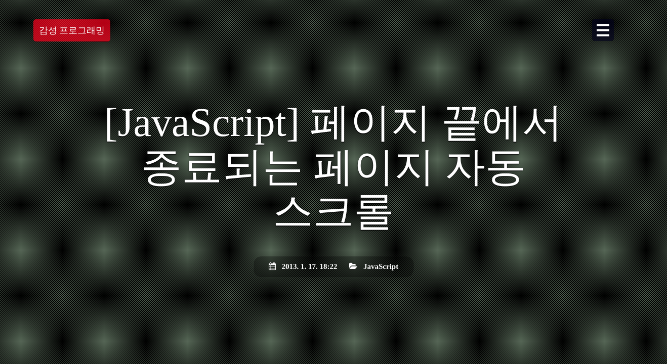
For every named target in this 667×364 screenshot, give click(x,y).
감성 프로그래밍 (72, 30)
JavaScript (380, 266)
